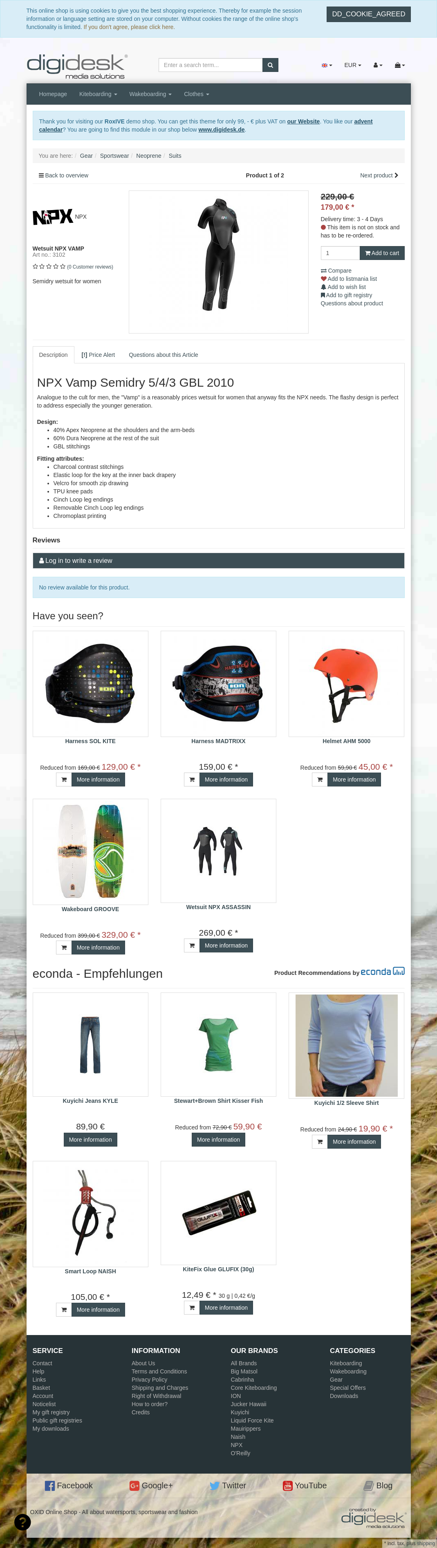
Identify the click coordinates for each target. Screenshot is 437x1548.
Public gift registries (57, 1420)
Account (43, 1396)
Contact (42, 1363)
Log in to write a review (78, 560)
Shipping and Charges (160, 1387)
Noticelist (44, 1404)
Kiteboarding (98, 94)
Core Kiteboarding (254, 1387)
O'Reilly (241, 1453)
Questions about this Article (163, 355)
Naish (238, 1437)
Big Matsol (244, 1371)
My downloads (51, 1428)
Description (53, 355)
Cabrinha (242, 1379)
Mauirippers (246, 1428)
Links (39, 1379)
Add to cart (382, 253)
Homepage (53, 94)
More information (98, 779)
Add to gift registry (346, 295)
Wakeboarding (151, 94)
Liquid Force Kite (252, 1420)
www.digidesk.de (221, 129)
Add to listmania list (349, 279)
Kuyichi (240, 1412)
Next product (376, 175)
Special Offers (348, 1387)
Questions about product (352, 303)
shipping (426, 1543)
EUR (352, 65)
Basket (41, 1387)
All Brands (244, 1363)
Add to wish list (343, 287)
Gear (336, 1379)
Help (39, 1371)
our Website (303, 121)
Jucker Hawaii (249, 1404)
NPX (237, 1445)
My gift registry (51, 1412)
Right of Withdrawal (156, 1396)
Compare (336, 270)
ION (236, 1396)
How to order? (150, 1404)
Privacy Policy (149, 1379)
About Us (143, 1363)
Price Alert (98, 355)
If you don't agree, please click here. (129, 27)
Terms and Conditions (159, 1371)
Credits (141, 1412)
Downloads (344, 1396)
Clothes (196, 94)
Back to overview (66, 175)
